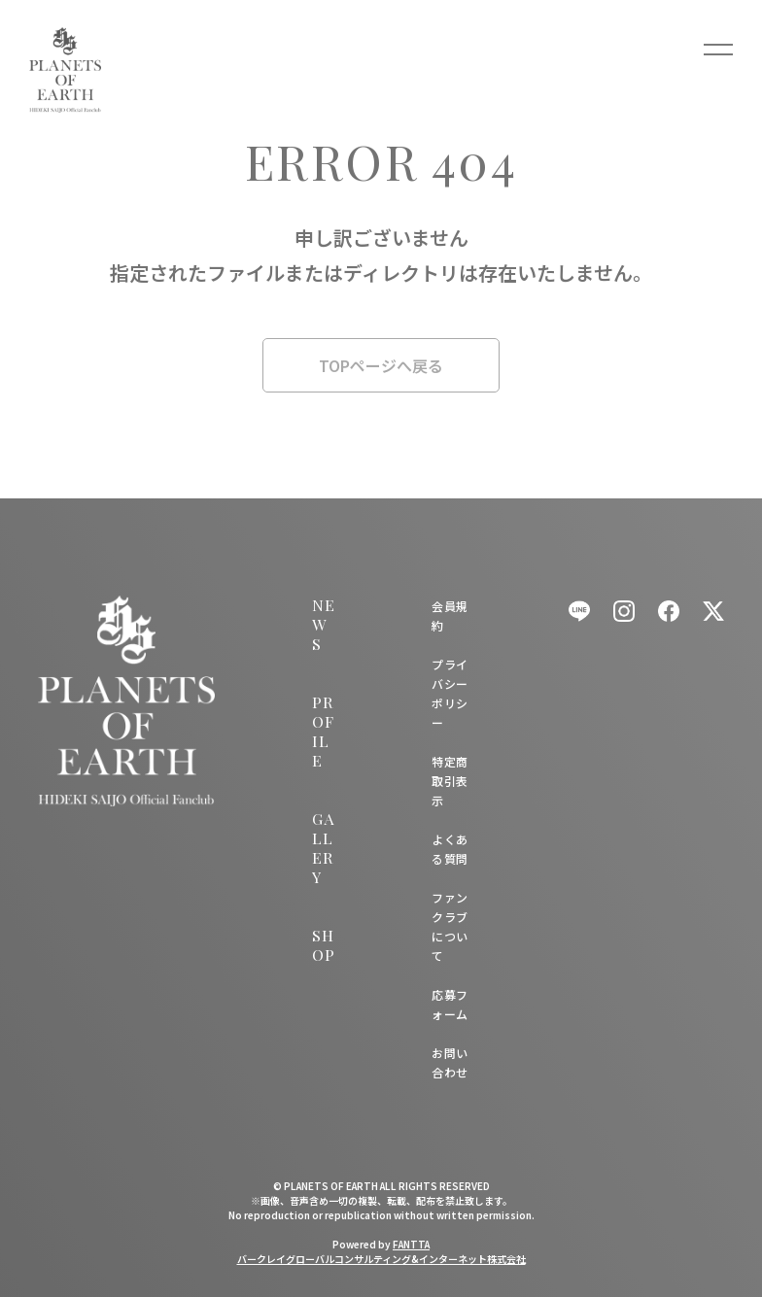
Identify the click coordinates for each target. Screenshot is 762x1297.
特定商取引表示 (450, 780)
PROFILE (322, 731)
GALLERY (322, 847)
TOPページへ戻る (381, 365)
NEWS (323, 624)
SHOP (323, 945)
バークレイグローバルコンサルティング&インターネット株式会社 (381, 1258)
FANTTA (411, 1244)
